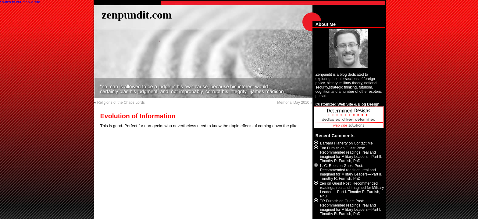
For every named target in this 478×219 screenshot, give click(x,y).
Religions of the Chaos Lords (121, 102)
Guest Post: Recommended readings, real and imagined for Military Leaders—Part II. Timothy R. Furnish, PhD (351, 154)
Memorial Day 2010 (293, 102)
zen (323, 183)
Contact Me (363, 143)
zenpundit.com (137, 15)
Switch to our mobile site (20, 2)
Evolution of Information (138, 116)
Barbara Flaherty (334, 143)
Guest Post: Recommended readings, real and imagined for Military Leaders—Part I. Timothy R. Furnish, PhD (352, 189)
